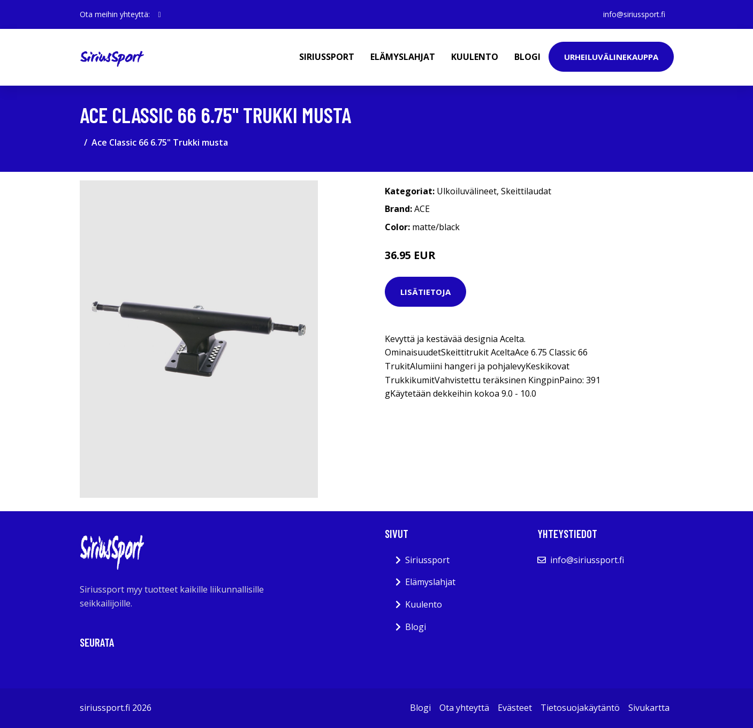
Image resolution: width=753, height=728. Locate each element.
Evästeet (515, 708)
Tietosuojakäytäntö (580, 708)
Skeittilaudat (526, 191)
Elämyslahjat (402, 57)
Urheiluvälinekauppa (611, 56)
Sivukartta (649, 708)
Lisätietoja (425, 291)
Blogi (527, 57)
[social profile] (159, 14)
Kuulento (474, 57)
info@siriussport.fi (634, 14)
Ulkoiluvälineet (467, 191)
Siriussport (326, 57)
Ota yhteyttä (464, 708)
